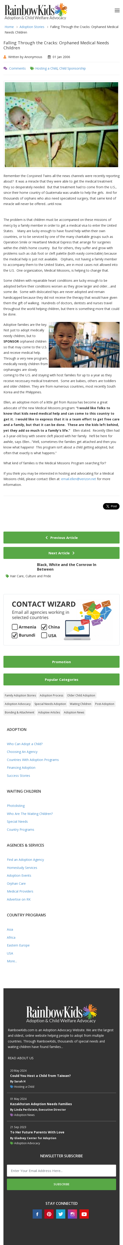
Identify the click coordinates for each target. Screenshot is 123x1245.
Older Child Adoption (81, 695)
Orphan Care (16, 883)
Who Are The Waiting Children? (30, 813)
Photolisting (16, 805)
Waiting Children (80, 704)
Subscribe (61, 1184)
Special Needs (17, 821)
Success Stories (18, 775)
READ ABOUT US (21, 1058)
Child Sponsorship (72, 68)
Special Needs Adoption (50, 704)
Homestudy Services (22, 867)
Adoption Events (19, 875)
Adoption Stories (32, 27)
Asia (10, 929)
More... (12, 961)
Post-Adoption (104, 704)
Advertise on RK (19, 899)
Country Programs (20, 829)
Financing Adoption (21, 767)
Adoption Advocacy (18, 704)
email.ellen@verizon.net (78, 479)
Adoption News (74, 712)
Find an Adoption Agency (25, 859)
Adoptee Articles (49, 712)
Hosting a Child (46, 68)
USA (10, 953)
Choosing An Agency (22, 751)
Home (9, 27)
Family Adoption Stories (20, 695)
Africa (11, 937)
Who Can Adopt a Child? (25, 744)
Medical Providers (20, 891)
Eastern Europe (18, 945)
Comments (17, 68)
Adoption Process (51, 695)
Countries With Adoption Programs (33, 760)
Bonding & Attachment (19, 712)
